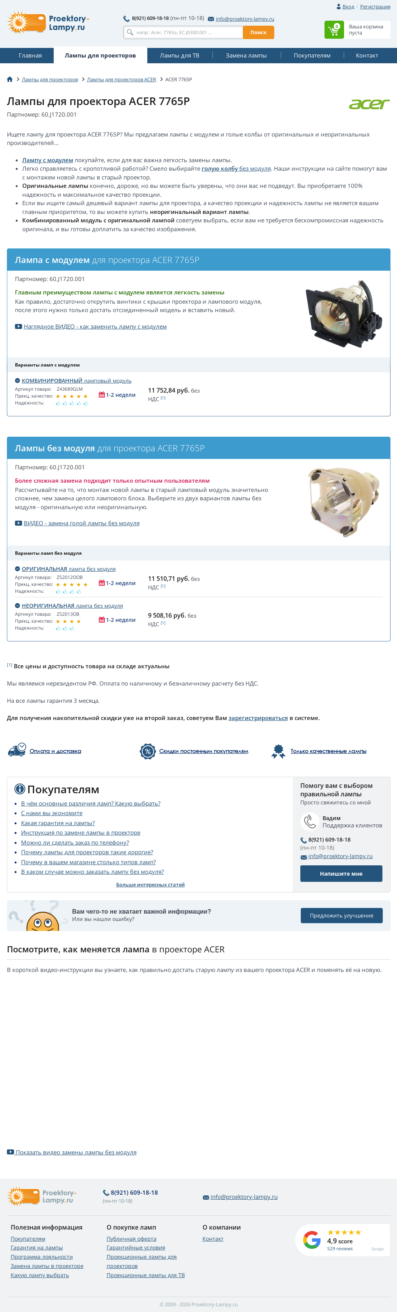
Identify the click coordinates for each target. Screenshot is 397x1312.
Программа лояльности (42, 1256)
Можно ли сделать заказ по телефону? (75, 842)
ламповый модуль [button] (73, 380)
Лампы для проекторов (50, 79)
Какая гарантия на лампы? (58, 823)
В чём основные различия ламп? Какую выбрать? (90, 803)
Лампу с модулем (47, 160)
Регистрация (375, 6)
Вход (348, 6)
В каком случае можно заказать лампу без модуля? (92, 871)
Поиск (258, 32)
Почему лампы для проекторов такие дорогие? (87, 852)
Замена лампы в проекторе (47, 1265)
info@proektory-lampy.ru (241, 18)
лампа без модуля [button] (65, 568)
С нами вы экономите (51, 813)
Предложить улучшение (342, 915)
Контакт (213, 1238)
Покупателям (28, 1238)
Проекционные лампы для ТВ (146, 1275)
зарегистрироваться (258, 718)
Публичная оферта (131, 1238)
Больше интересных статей (150, 884)
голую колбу (220, 168)
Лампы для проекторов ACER (121, 79)
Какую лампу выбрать (40, 1275)
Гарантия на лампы (37, 1247)
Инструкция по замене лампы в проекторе (80, 832)
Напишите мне (341, 873)
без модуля (254, 168)
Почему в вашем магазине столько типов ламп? (88, 862)
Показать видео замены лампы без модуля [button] (72, 1152)
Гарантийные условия (136, 1247)
